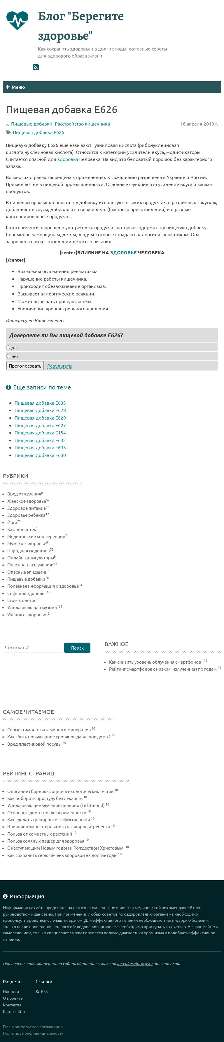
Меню (15, 87)
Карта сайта (14, 1011)
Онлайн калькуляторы (31, 557)
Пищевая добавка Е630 (40, 455)
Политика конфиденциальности (33, 1033)
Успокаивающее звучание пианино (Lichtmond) (56, 805)
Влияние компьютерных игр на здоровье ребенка (58, 826)
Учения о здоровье (28, 614)
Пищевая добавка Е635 (40, 447)
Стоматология (22, 600)
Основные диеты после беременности (46, 812)
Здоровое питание (28, 508)
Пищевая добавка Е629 (40, 417)
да (11, 347)
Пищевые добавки (28, 579)
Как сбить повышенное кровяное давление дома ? (59, 736)
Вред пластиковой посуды (34, 744)
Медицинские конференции (37, 536)
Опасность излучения (32, 564)
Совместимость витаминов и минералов (49, 729)
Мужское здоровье (27, 543)
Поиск (77, 647)
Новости (11, 991)
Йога (14, 522)
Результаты (59, 365)
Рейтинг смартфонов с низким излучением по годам (163, 669)
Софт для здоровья (28, 593)
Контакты (12, 1004)
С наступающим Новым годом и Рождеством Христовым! (66, 847)
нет (12, 356)
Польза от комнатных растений (39, 833)
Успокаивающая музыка (34, 607)
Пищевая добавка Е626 (38, 132)
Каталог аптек (22, 529)
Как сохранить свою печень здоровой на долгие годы (62, 855)
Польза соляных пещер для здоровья (45, 840)
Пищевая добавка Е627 (40, 425)
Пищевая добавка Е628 (40, 410)
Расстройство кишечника (82, 123)
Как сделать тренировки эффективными (48, 819)
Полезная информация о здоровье (44, 586)
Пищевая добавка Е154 (40, 432)
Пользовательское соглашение (33, 1026)
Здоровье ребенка (28, 515)
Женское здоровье (28, 501)
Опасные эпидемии (28, 572)
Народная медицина (30, 550)
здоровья (67, 159)
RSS (44, 991)
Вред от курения (25, 493)
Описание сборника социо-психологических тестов (60, 791)
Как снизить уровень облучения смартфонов (155, 661)
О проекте (13, 998)
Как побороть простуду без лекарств (45, 798)
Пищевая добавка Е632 (40, 440)
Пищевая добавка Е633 (40, 403)
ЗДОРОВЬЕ (123, 252)
